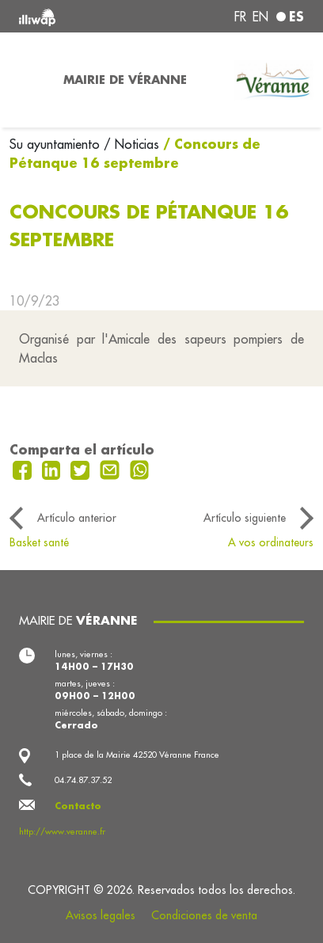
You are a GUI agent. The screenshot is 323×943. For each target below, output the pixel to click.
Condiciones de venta (204, 915)
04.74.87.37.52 (83, 779)
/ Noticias (131, 144)
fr (240, 17)
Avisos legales (100, 915)
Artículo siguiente (244, 518)
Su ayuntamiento (57, 144)
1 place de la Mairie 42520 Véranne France (137, 754)
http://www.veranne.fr (62, 831)
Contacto (78, 806)
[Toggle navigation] (27, 80)
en (260, 17)
